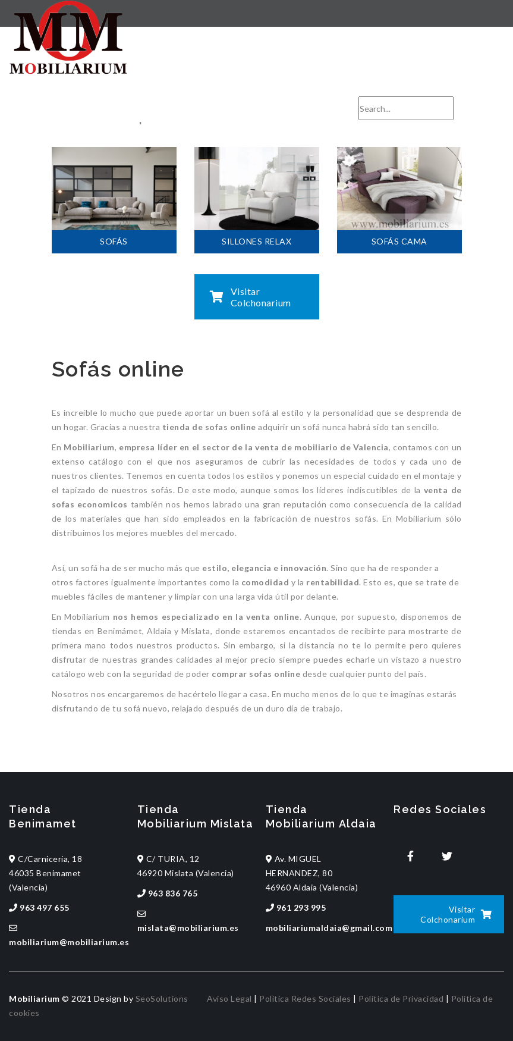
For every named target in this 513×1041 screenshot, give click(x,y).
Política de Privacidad (400, 998)
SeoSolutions (162, 998)
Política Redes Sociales (305, 998)
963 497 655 (157, 88)
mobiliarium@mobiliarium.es (261, 88)
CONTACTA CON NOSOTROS (410, 88)
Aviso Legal (229, 998)
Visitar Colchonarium (250, 297)
